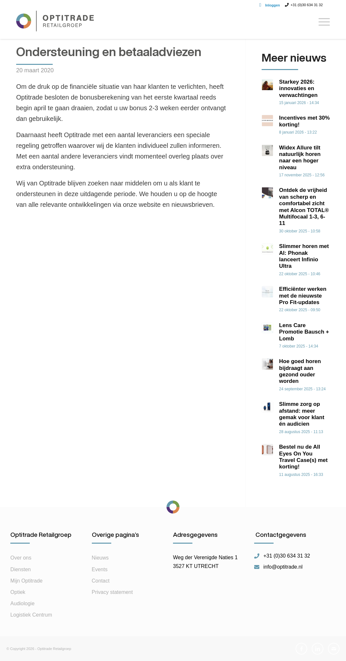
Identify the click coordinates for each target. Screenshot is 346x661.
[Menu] (322, 24)
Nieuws (100, 558)
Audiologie (22, 603)
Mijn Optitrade (26, 581)
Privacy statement (112, 592)
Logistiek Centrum (31, 615)
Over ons (20, 558)
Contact (101, 581)
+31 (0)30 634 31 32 (286, 556)
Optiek (17, 592)
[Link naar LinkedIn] (317, 649)
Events (100, 569)
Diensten (20, 569)
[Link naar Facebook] (301, 649)
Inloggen (272, 5)
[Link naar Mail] (334, 649)
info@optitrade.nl (282, 567)
